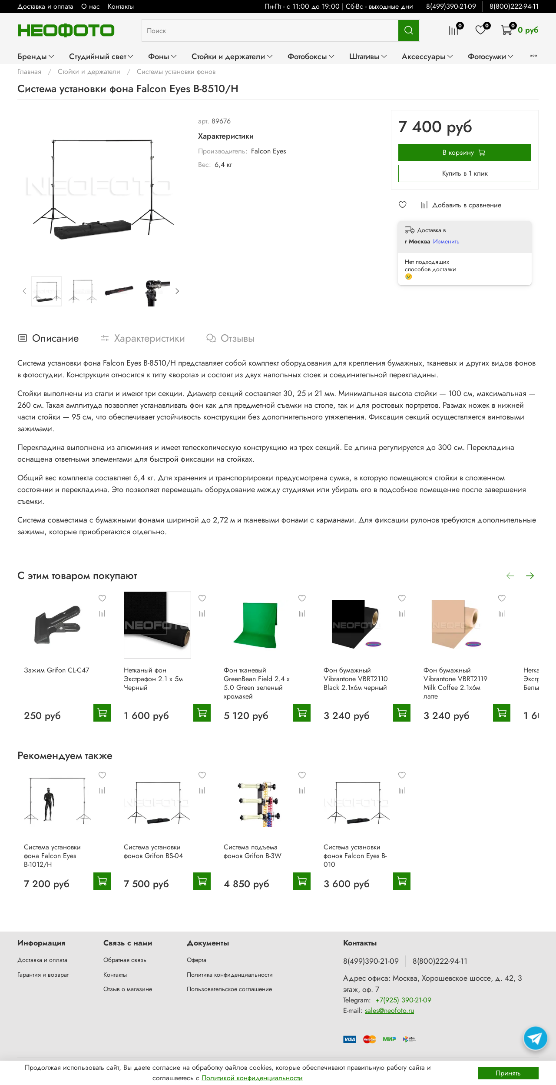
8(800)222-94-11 (514, 6)
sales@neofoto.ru (389, 1011)
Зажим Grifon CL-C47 (50, 677)
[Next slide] (177, 291)
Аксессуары (428, 56)
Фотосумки (491, 56)
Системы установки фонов (176, 72)
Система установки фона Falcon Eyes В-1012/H (54, 865)
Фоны (163, 56)
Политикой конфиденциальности (252, 1078)
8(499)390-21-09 (451, 6)
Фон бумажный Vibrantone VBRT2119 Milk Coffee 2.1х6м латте (481, 685)
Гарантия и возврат (43, 974)
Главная (29, 72)
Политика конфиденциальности (230, 974)
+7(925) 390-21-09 (402, 1000)
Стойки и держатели (232, 56)
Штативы (368, 56)
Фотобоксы (311, 56)
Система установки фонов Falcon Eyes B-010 (369, 869)
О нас (90, 6)
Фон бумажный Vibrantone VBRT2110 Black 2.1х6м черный (370, 685)
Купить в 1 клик (465, 173)
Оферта (196, 960)
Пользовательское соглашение (229, 989)
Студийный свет (101, 56)
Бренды (36, 56)
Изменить (446, 241)
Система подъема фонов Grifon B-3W (260, 865)
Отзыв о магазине (127, 989)
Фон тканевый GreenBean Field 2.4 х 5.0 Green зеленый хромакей (264, 690)
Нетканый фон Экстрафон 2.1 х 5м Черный (153, 685)
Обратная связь (124, 960)
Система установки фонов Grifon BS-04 (153, 865)
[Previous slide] (25, 291)
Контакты (121, 6)
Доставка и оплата (45, 6)
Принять (508, 1073)
